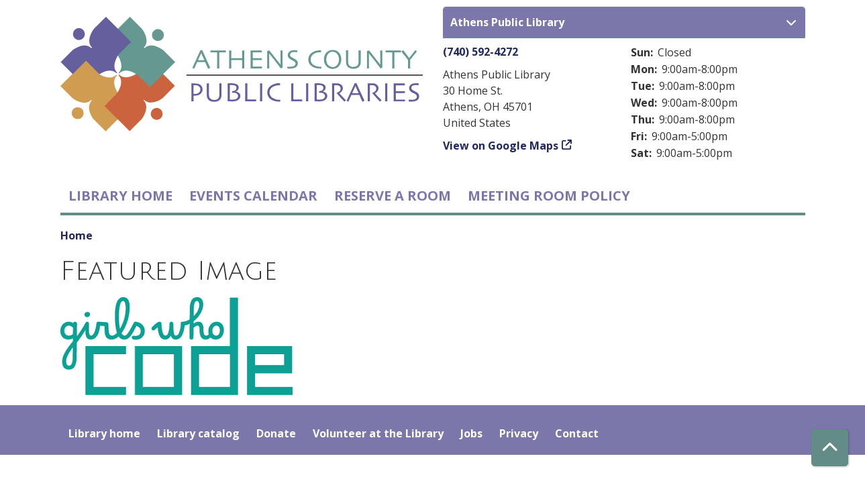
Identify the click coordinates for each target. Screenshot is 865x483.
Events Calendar (253, 195)
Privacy (518, 433)
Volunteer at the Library (378, 433)
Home (76, 235)
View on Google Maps (500, 145)
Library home (120, 195)
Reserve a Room (392, 195)
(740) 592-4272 (480, 51)
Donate (276, 433)
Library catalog (198, 433)
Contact (577, 433)
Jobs (471, 433)
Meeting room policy (549, 195)
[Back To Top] (829, 447)
